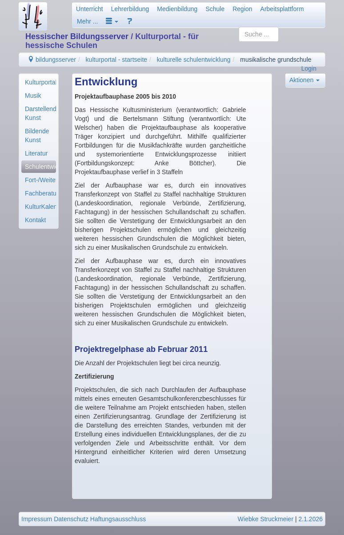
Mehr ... (87, 21)
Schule (214, 8)
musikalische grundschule (275, 59)
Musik (33, 95)
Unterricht (89, 8)
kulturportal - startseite (117, 59)
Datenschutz (71, 519)
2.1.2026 (311, 519)
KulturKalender (40, 206)
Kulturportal (40, 82)
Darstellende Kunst (40, 113)
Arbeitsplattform (282, 8)
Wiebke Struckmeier (265, 519)
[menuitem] (38, 82)
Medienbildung (177, 8)
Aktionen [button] (304, 80)
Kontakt (35, 220)
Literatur (36, 153)
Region (242, 8)
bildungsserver (52, 59)
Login (308, 68)
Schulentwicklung (40, 166)
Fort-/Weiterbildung (40, 180)
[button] (112, 21)
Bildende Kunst (37, 136)
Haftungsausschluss (118, 519)
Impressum (36, 519)
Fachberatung (40, 193)
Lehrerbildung (130, 8)
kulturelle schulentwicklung (194, 59)
